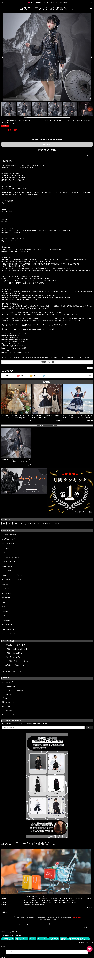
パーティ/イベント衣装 (9, 634)
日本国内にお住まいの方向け (47, 150)
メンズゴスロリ (7, 607)
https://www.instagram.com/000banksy (14, 339)
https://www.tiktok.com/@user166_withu (15, 352)
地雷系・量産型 (7, 566)
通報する (89, 367)
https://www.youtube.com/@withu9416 (14, 348)
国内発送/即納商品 (8, 629)
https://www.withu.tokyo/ (9, 241)
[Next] (92, 57)
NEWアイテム (6, 616)
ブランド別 (5, 589)
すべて (8, 376)
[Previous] (2, 57)
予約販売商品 (6, 598)
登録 (89, 727)
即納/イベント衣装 (8, 543)
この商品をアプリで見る (47, 362)
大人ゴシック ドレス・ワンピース (13, 580)
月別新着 (5, 611)
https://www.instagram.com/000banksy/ (14, 251)
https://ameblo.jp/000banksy (11, 344)
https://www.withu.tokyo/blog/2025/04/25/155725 (50, 325)
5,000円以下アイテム (9, 553)
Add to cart (47, 144)
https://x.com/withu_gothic (10, 335)
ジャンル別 (5, 548)
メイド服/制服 (6, 593)
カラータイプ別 (7, 625)
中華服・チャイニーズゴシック (12, 575)
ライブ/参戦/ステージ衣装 (10, 557)
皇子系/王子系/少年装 (9, 534)
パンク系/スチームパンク (10, 562)
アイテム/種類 (6, 571)
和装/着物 (5, 584)
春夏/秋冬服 (6, 620)
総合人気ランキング (8, 539)
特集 (3, 602)
